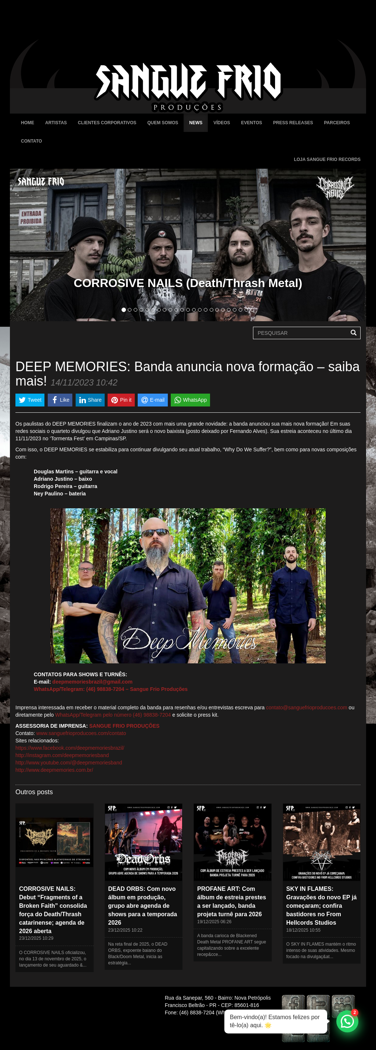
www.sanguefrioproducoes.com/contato (81, 733)
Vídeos (221, 122)
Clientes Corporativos (107, 122)
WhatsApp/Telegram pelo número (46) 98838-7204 (113, 715)
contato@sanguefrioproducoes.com (306, 707)
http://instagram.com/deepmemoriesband (62, 755)
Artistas (56, 122)
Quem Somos (162, 122)
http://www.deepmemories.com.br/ (54, 770)
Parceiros (337, 122)
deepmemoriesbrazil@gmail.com (93, 682)
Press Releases (293, 122)
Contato (31, 141)
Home (27, 122)
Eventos (251, 122)
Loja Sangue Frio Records (327, 159)
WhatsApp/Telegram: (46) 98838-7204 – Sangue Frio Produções (111, 689)
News (195, 122)
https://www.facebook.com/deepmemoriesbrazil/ (69, 748)
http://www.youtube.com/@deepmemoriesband (68, 763)
